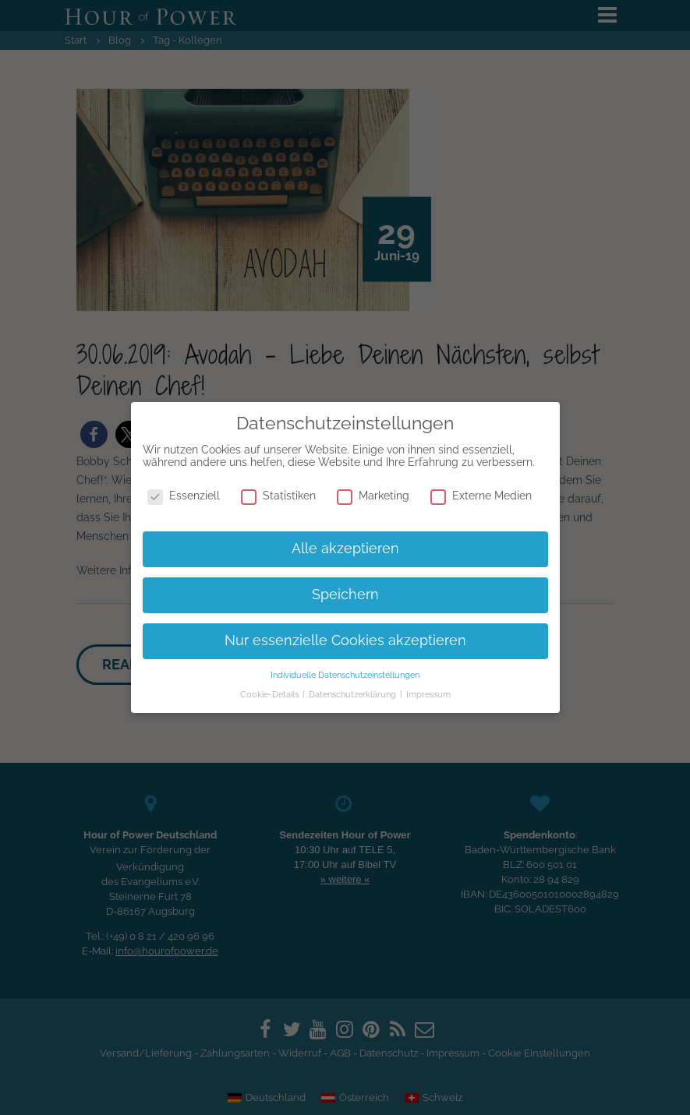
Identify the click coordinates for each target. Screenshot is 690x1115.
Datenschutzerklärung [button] (353, 694)
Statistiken (278, 495)
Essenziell (183, 495)
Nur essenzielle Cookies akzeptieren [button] (345, 640)
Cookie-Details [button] (270, 694)
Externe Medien (481, 495)
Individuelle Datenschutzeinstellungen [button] (345, 674)
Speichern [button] (345, 594)
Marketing (373, 495)
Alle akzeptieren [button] (345, 548)
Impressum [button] (428, 694)
